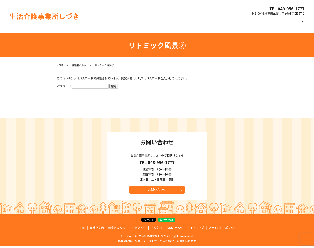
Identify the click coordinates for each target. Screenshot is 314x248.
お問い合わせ (283, 24)
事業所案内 (192, 24)
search (302, 25)
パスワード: (83, 86)
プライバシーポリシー (222, 229)
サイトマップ (195, 229)
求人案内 (261, 24)
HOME (173, 24)
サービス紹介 (239, 24)
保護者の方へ (215, 24)
